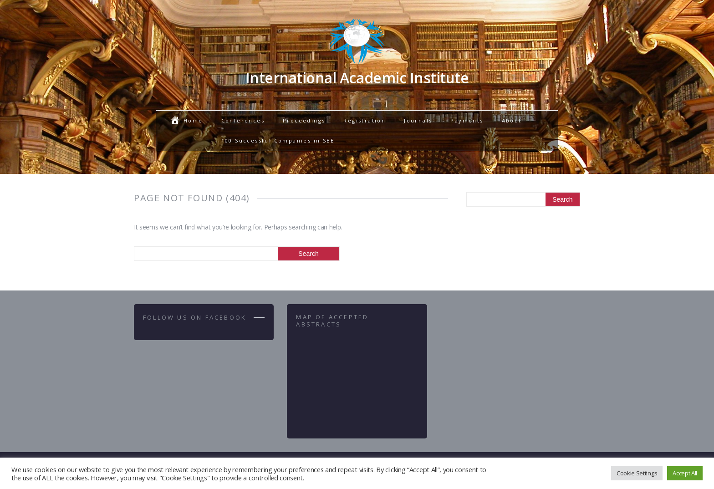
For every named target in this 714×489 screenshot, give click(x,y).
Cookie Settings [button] (637, 473)
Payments (466, 120)
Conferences (243, 120)
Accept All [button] (685, 473)
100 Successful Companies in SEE (277, 140)
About (512, 120)
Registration (364, 120)
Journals (418, 120)
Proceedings (304, 120)
